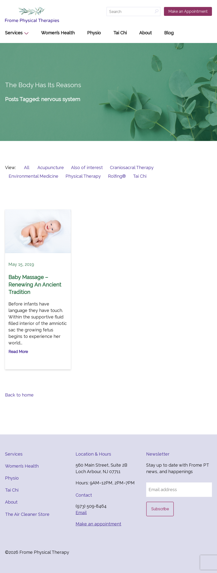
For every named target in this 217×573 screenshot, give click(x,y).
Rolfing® (117, 176)
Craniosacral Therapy (132, 167)
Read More (18, 351)
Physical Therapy (83, 176)
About (145, 32)
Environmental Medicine (33, 176)
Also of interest (87, 167)
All (26, 167)
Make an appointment (98, 523)
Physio (94, 32)
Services (14, 32)
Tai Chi (120, 32)
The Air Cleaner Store (27, 514)
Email (81, 512)
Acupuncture (50, 167)
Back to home (19, 394)
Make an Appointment (188, 11)
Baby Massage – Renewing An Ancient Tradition (34, 284)
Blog (169, 32)
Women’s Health (58, 32)
